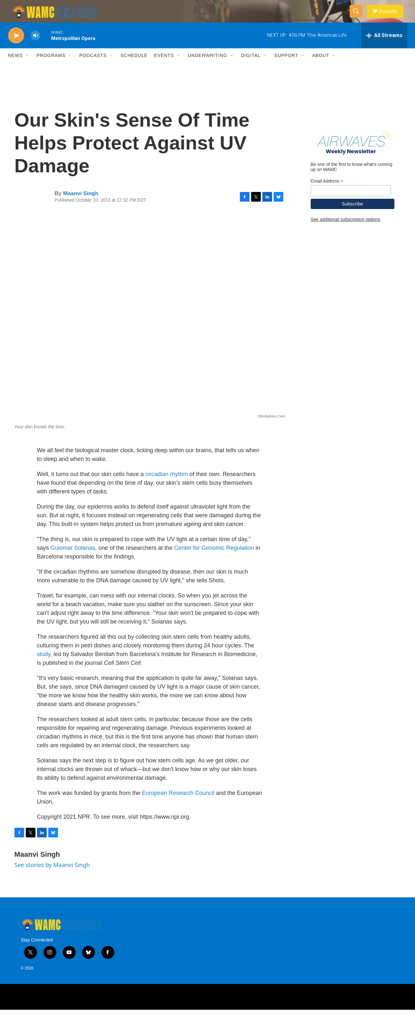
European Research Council (178, 804)
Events (164, 67)
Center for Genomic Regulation (214, 559)
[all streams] (384, 47)
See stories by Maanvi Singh (52, 876)
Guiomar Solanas (73, 559)
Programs (51, 67)
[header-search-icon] (358, 17)
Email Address (327, 192)
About (320, 67)
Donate (391, 17)
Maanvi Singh (81, 205)
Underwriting (207, 67)
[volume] (35, 47)
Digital (250, 67)
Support (286, 67)
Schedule (133, 67)
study (44, 665)
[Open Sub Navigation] (27, 67)
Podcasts (93, 67)
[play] (16, 47)
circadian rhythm (166, 485)
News (15, 67)
